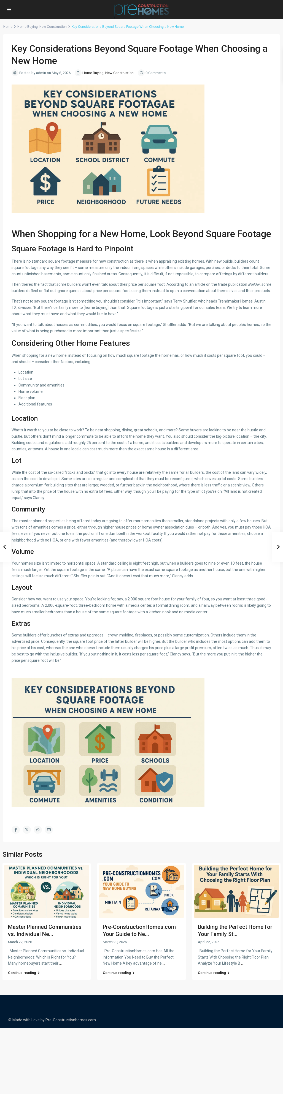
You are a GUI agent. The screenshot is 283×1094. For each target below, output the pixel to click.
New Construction (53, 27)
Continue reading (24, 973)
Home (7, 27)
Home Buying (27, 27)
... (60, 963)
